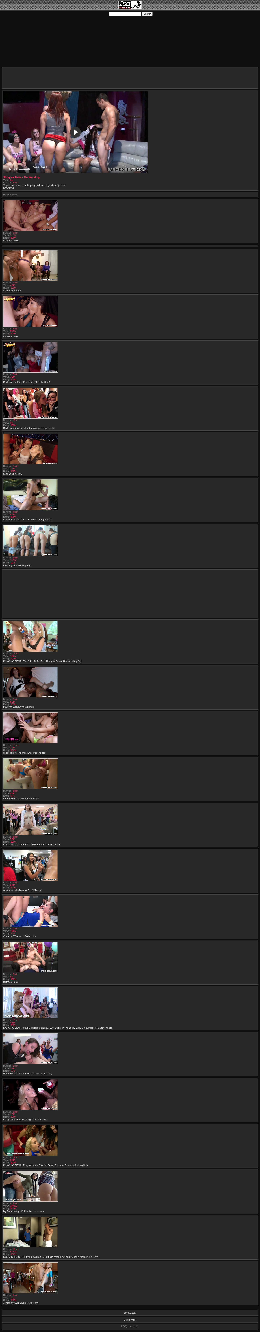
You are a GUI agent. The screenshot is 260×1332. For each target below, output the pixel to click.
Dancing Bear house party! (17, 565)
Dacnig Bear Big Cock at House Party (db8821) (27, 519)
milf (27, 185)
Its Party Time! (10, 240)
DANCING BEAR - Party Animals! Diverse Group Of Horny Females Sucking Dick (45, 1165)
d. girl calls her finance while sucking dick (24, 753)
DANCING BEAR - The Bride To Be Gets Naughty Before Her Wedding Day (42, 661)
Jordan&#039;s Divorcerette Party (20, 1302)
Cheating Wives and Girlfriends (19, 936)
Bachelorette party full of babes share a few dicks (28, 428)
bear (63, 185)
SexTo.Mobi (130, 1319)
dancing (55, 185)
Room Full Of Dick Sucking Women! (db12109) (27, 1073)
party (32, 185)
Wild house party (12, 290)
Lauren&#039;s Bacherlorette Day (21, 798)
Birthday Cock (10, 982)
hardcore (19, 185)
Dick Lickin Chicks (12, 473)
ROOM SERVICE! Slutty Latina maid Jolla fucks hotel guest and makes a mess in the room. (51, 1257)
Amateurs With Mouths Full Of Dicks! (22, 890)
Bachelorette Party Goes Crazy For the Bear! (26, 382)
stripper (40, 185)
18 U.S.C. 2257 (130, 1313)
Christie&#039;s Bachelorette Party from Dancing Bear (31, 844)
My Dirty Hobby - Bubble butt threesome (24, 1211)
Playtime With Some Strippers (18, 707)
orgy (48, 185)
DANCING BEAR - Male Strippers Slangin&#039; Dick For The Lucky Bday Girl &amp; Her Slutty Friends (57, 1027)
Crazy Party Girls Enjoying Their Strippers (25, 1119)
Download (8, 188)
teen (11, 185)
